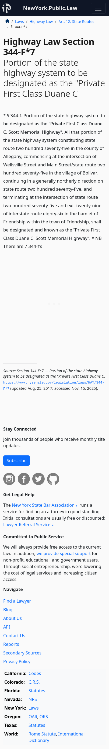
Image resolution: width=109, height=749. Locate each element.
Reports (11, 644)
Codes (35, 673)
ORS (44, 717)
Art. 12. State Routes (76, 21)
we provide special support (64, 553)
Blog (7, 610)
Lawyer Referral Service (26, 525)
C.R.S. (34, 682)
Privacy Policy (16, 661)
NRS (33, 699)
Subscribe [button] (16, 460)
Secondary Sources (22, 653)
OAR (33, 717)
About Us (12, 618)
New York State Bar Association (43, 505)
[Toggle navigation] (98, 8)
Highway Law (41, 21)
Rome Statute (42, 734)
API (6, 627)
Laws (19, 21)
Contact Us (14, 636)
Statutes (37, 691)
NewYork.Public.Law (50, 8)
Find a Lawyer (17, 601)
